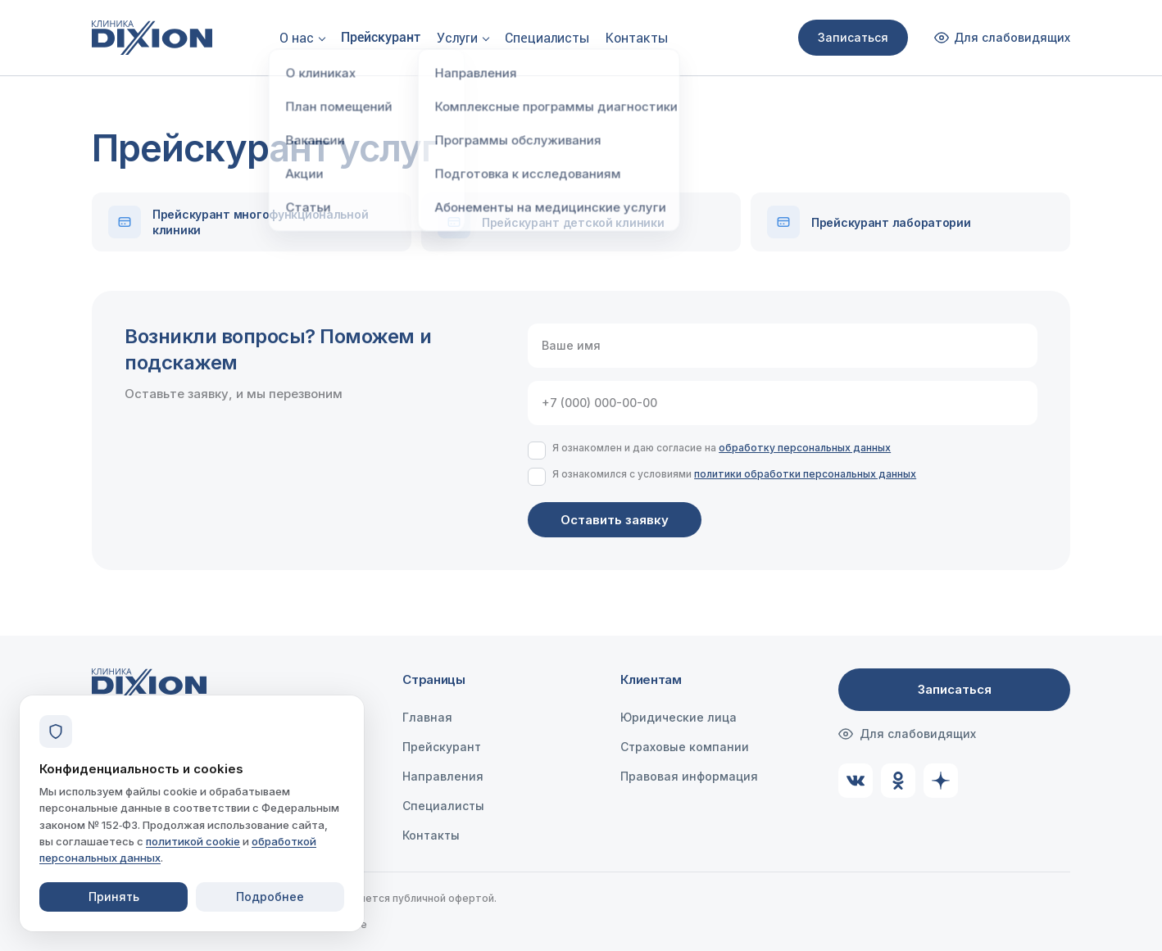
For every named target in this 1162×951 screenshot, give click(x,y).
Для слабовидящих (907, 734)
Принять (114, 896)
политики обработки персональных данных (805, 474)
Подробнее (270, 896)
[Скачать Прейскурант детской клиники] (581, 221)
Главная (427, 717)
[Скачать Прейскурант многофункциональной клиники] (251, 221)
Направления (442, 776)
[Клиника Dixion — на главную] (152, 37)
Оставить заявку (615, 520)
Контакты (637, 37)
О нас (296, 37)
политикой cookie (193, 841)
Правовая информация (689, 776)
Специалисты (547, 37)
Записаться (853, 37)
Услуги (457, 37)
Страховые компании (684, 747)
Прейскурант (380, 37)
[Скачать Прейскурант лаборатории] (910, 221)
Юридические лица (678, 717)
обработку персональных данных (805, 448)
